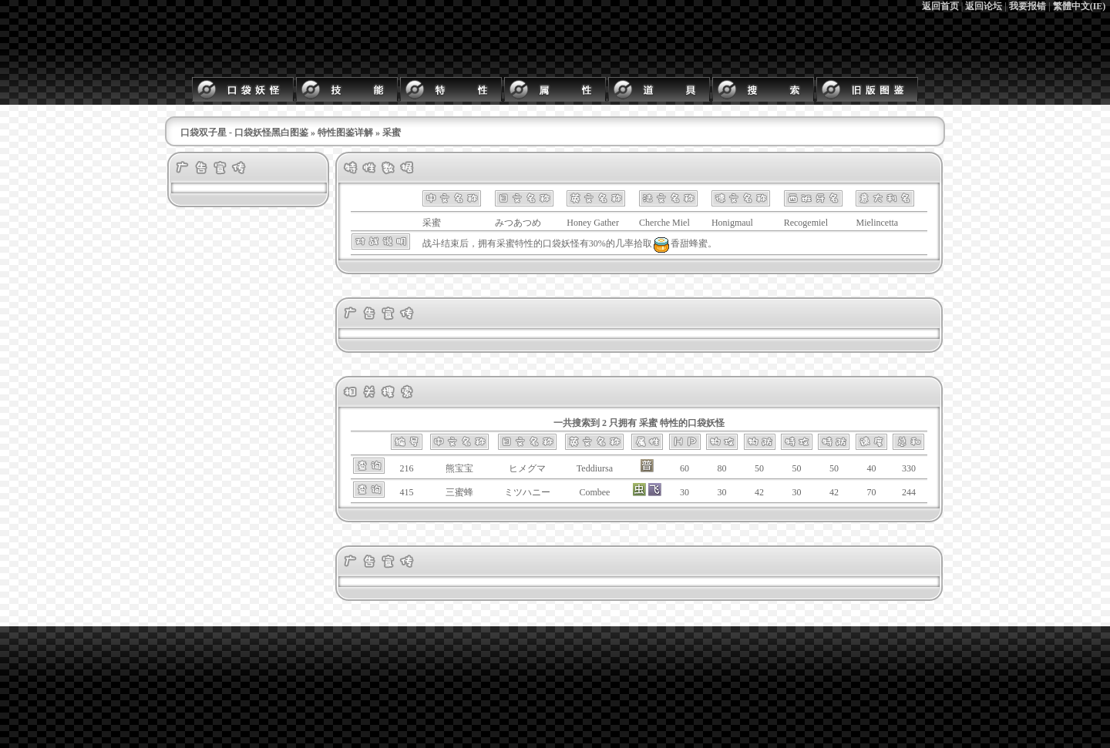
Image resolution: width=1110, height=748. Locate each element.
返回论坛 (983, 6)
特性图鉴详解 (345, 132)
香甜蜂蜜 (680, 243)
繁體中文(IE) (1079, 6)
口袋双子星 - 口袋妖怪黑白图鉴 (244, 132)
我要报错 (1027, 6)
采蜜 (505, 243)
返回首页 (940, 6)
